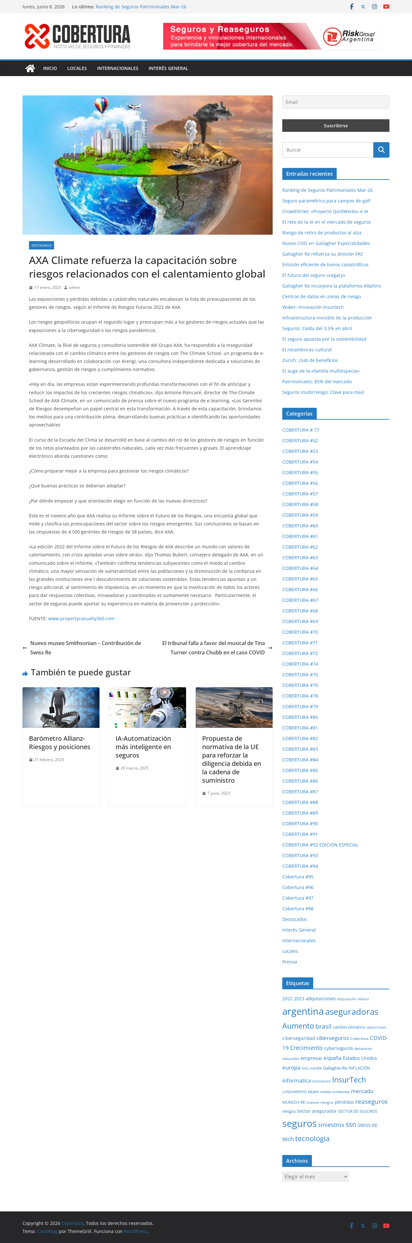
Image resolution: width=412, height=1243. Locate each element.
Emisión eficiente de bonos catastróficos (325, 264)
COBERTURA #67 (300, 600)
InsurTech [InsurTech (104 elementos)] (349, 1079)
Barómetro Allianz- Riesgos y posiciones (59, 742)
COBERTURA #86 (300, 781)
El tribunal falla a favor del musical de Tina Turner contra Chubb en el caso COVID (217, 648)
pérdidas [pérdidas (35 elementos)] (344, 1102)
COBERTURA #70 (300, 632)
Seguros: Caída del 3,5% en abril (317, 328)
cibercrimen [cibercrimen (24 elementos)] (376, 1027)
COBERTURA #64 (300, 568)
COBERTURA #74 (300, 664)
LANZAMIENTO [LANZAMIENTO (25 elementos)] (294, 1091)
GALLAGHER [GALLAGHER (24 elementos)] (312, 1068)
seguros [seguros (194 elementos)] (299, 1123)
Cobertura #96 (298, 887)
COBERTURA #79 (300, 706)
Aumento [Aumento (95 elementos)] (298, 1026)
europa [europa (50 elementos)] (291, 1067)
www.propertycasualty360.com (81, 618)
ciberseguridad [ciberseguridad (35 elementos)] (298, 1038)
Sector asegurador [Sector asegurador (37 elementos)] (317, 1111)
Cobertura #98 (298, 908)
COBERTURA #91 (300, 834)
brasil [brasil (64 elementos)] (323, 1026)
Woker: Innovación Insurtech (313, 307)
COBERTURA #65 (300, 579)
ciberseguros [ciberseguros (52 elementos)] (332, 1038)
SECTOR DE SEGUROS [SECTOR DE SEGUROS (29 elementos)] (357, 1111)
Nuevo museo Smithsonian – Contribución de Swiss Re (82, 648)
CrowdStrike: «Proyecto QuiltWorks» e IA (325, 211)
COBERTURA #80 (300, 717)
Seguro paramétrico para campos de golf (326, 201)
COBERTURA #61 (300, 536)
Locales (77, 68)
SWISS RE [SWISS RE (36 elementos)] (368, 1125)
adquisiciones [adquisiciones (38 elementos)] (320, 998)
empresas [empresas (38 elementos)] (311, 1058)
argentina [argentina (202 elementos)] (303, 1011)
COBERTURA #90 (300, 823)
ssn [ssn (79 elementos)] (351, 1124)
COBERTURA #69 (300, 621)
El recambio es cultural (307, 350)
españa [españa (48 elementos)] (332, 1058)
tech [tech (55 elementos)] (288, 1139)
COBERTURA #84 (300, 760)
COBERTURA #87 (300, 791)
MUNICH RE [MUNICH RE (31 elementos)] (293, 1102)
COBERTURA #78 (300, 696)
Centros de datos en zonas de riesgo (321, 296)
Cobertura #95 (298, 877)
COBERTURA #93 (300, 855)
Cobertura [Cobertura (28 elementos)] (359, 1038)
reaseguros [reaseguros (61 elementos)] (371, 1101)
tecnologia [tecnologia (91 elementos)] (312, 1138)
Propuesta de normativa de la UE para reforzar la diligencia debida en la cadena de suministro (231, 759)
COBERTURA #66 (300, 589)
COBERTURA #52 (300, 440)
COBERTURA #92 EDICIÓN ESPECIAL (320, 845)
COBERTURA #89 (300, 813)
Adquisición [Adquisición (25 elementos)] (347, 998)
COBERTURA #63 (300, 557)
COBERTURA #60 (300, 526)
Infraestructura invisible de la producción (327, 318)
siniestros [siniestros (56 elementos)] (331, 1125)
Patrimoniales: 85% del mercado (317, 381)
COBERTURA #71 (300, 643)
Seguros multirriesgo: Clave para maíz (323, 392)
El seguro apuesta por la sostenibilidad (324, 339)
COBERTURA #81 (300, 728)
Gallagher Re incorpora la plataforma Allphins (331, 286)
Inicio (50, 68)
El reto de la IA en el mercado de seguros (326, 222)
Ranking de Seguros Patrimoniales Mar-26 (141, 7)
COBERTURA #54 (300, 462)
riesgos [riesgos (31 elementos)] (289, 1111)
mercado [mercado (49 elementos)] (362, 1091)
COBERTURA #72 (300, 653)
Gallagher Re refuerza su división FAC (322, 254)
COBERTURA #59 (300, 515)
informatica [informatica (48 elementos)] (296, 1080)
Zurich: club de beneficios (310, 360)
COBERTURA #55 (300, 472)
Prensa (289, 962)
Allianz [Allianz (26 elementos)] (363, 998)
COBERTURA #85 (300, 770)
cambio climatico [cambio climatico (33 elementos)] (349, 1027)
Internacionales (117, 68)
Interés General (168, 68)
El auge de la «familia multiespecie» (321, 371)
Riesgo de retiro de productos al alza (321, 233)
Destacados (42, 245)
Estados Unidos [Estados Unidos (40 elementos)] (360, 1058)
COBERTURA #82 (300, 738)
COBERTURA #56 (300, 483)
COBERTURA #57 (300, 494)
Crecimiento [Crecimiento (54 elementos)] (306, 1048)
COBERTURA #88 (300, 802)
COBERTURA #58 (300, 504)
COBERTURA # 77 (300, 430)
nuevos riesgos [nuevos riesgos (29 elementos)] (319, 1102)
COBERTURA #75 (300, 674)
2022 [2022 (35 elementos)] (287, 998)
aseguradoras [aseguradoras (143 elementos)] (351, 1011)
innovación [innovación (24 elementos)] (321, 1081)
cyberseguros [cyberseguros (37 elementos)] (338, 1048)
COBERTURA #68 (300, 611)
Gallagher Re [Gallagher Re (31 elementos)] (335, 1068)
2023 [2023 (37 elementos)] (299, 998)
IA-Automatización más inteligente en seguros (143, 746)
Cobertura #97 (298, 898)
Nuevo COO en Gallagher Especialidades (326, 243)
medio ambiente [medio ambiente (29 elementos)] (335, 1091)
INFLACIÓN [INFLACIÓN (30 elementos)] (359, 1068)
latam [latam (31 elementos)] (313, 1091)
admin (74, 287)
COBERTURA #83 (300, 749)
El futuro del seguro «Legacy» (313, 275)
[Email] (335, 102)
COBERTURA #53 (300, 451)
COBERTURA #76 (300, 685)
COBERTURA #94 (300, 866)
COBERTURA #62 (300, 547)
